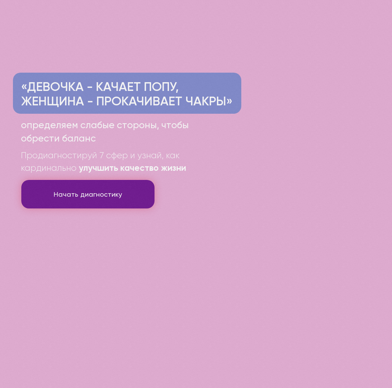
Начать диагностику (88, 194)
